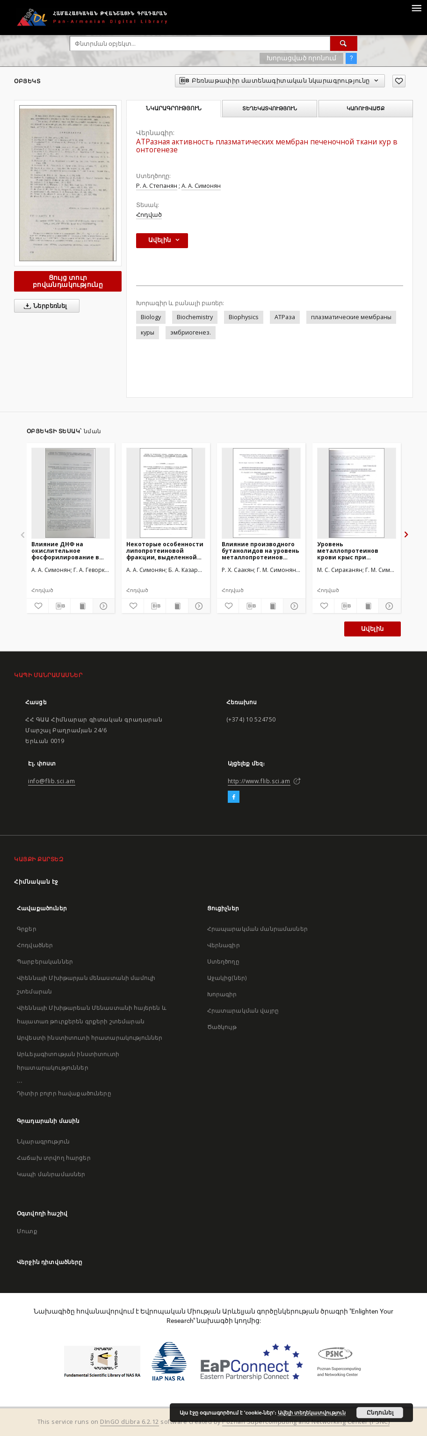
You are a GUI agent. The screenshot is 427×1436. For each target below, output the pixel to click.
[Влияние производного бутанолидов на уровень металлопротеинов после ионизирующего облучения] (261, 493)
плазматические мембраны (351, 317)
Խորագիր (222, 994)
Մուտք (27, 1231)
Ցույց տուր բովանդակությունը (68, 281)
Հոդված (149, 215)
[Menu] (416, 7)
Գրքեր (26, 929)
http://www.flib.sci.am (259, 781)
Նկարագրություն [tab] (174, 108)
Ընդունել (380, 1412)
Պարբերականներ (45, 961)
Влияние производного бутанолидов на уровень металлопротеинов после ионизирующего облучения (260, 550)
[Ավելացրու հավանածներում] (398, 81)
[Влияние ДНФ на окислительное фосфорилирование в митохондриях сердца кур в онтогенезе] (71, 493)
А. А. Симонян (201, 186)
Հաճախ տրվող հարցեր (54, 1158)
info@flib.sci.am (51, 781)
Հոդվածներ (35, 945)
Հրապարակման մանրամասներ (257, 929)
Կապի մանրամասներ (51, 1174)
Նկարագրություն (43, 1141)
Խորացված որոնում (301, 58)
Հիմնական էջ (36, 882)
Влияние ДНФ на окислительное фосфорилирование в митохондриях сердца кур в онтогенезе (66, 550)
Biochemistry (195, 317)
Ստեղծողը (223, 961)
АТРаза (285, 317)
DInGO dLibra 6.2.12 (129, 1422)
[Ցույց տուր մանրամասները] (102, 606)
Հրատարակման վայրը (243, 1010)
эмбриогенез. (190, 332)
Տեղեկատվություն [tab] (269, 108)
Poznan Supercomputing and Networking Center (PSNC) (306, 1422)
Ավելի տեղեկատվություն (312, 1412)
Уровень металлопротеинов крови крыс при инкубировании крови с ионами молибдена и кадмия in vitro (354, 550)
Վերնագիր (223, 945)
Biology (151, 317)
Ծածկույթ (222, 1027)
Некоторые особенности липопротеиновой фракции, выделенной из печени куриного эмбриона (164, 550)
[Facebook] (233, 797)
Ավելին (372, 628)
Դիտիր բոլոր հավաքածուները (64, 1093)
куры (147, 332)
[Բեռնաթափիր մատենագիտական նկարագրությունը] (59, 606)
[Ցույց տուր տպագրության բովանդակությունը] (81, 606)
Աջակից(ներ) (227, 978)
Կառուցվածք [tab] (365, 108)
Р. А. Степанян (156, 186)
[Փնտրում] (343, 43)
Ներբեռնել (43, 306)
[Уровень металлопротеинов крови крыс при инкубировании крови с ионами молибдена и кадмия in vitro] (357, 493)
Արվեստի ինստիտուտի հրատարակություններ (90, 1038)
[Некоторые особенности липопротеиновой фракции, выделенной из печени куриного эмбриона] (166, 493)
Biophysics (244, 317)
